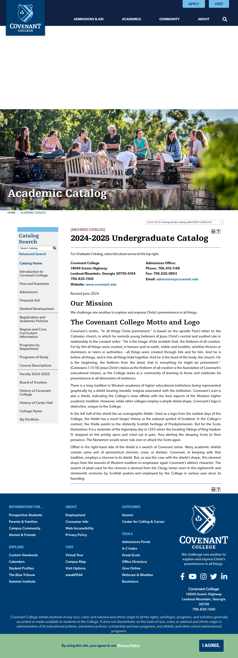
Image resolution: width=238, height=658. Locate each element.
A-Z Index (129, 548)
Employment (75, 515)
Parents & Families (23, 521)
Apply (193, 4)
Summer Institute (22, 581)
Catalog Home (31, 263)
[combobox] (185, 222)
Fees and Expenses (34, 284)
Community (169, 19)
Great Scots (131, 555)
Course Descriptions (35, 365)
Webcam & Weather (137, 575)
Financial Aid (30, 300)
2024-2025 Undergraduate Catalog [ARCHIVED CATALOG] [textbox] (179, 222)
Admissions (29, 292)
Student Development (37, 309)
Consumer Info (76, 521)
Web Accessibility (79, 528)
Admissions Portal (136, 542)
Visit (219, 4)
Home (12, 212)
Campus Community (24, 528)
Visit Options (75, 568)
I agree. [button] (211, 645)
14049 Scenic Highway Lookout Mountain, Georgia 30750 (203, 599)
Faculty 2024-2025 (35, 374)
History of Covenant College (35, 392)
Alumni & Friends (22, 535)
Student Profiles (21, 568)
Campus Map (75, 562)
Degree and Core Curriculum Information (33, 333)
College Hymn (31, 411)
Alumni (127, 515)
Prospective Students (25, 515)
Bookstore (130, 581)
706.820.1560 (203, 609)
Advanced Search (32, 254)
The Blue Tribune (22, 575)
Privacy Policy (76, 535)
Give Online (131, 568)
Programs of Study (34, 357)
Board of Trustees (33, 382)
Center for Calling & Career (143, 521)
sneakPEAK (74, 575)
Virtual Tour (74, 555)
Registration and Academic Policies (34, 319)
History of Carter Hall (36, 403)
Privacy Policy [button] (128, 646)
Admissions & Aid (89, 19)
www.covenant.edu (101, 284)
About (203, 19)
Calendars (17, 562)
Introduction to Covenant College (34, 273)
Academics (131, 19)
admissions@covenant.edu (177, 279)
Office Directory (134, 562)
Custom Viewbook (23, 555)
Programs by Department (29, 347)
